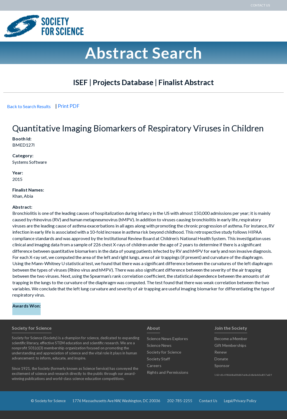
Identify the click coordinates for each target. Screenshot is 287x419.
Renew (220, 352)
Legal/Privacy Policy (240, 400)
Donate (221, 358)
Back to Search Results (29, 106)
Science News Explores (167, 338)
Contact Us (208, 400)
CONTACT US (260, 5)
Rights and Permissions (167, 372)
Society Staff (158, 358)
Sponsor (222, 365)
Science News (159, 345)
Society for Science (164, 352)
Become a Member (230, 338)
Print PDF (69, 106)
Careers (154, 365)
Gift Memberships (230, 345)
